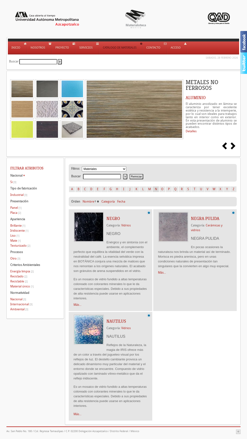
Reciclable (19, 281)
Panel (15, 207)
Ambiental (19, 309)
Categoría (108, 201)
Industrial (18, 195)
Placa (15, 212)
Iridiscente (19, 230)
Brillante (17, 225)
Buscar (14, 61)
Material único (22, 286)
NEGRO (113, 218)
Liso (14, 235)
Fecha (121, 201)
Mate (15, 240)
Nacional (18, 299)
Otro (15, 258)
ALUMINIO (196, 97)
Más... (77, 304)
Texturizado (20, 245)
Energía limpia (22, 271)
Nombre (88, 201)
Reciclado (18, 276)
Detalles (191, 131)
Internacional (21, 304)
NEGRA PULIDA (205, 218)
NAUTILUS (116, 321)
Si (13, 182)
